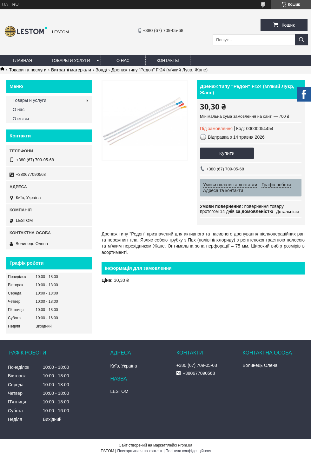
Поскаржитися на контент (139, 451)
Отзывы (21, 118)
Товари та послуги (27, 69)
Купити (227, 153)
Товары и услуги (70, 60)
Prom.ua (185, 445)
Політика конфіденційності (189, 451)
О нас (122, 60)
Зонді (101, 69)
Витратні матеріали (71, 69)
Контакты (167, 60)
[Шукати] (301, 39)
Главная (22, 60)
